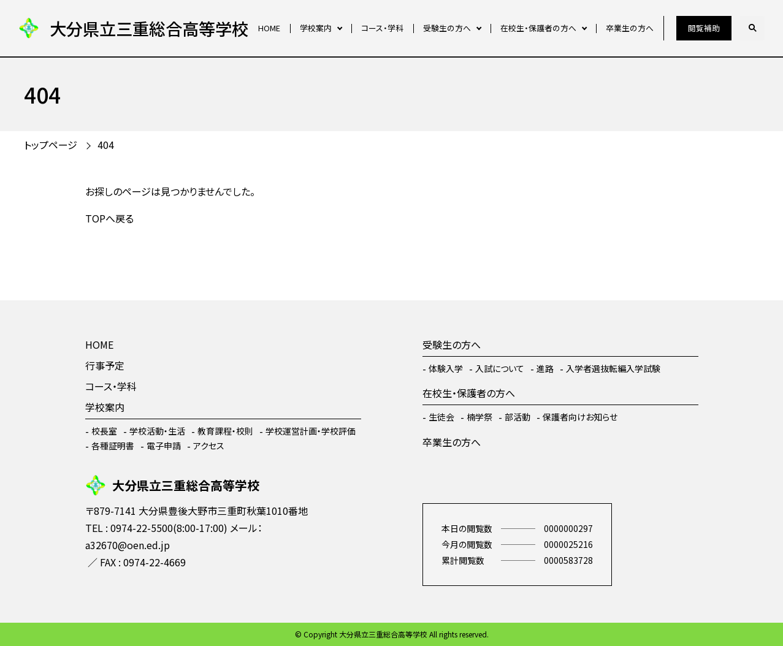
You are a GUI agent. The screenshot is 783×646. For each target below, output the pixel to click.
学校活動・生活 (157, 431)
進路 (545, 368)
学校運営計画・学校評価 (310, 431)
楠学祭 (479, 417)
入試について (499, 368)
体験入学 (446, 368)
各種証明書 (112, 445)
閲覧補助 (704, 28)
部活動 (517, 417)
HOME (269, 28)
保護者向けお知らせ (580, 417)
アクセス (208, 445)
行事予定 (104, 365)
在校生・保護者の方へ (538, 28)
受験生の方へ (447, 28)
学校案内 (316, 28)
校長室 (104, 431)
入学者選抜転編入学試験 (613, 368)
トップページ (50, 144)
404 (105, 144)
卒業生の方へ (630, 28)
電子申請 (164, 445)
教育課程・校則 (225, 431)
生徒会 (441, 417)
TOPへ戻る (109, 218)
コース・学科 (382, 28)
